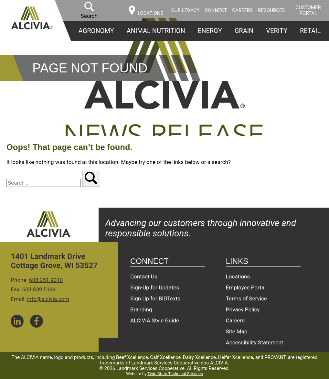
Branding (141, 309)
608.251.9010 (46, 280)
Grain (244, 31)
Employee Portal (246, 287)
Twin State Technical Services (175, 373)
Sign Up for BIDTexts (155, 298)
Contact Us (143, 276)
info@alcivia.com (48, 299)
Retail (310, 31)
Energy (210, 31)
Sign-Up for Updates (154, 287)
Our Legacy (185, 10)
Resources (271, 10)
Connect (216, 10)
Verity (276, 31)
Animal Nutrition (156, 31)
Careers (242, 10)
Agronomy (96, 31)
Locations (238, 276)
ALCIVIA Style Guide (154, 320)
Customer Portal (308, 10)
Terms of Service (246, 298)
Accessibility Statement (254, 342)
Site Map (237, 331)
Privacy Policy (243, 309)
